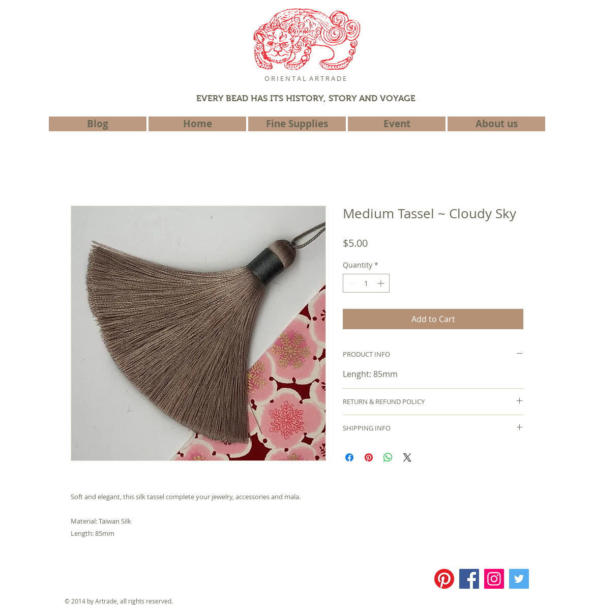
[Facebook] (469, 579)
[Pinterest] (444, 579)
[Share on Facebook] (349, 457)
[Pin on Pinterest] (369, 457)
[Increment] (381, 283)
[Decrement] (350, 283)
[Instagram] (494, 579)
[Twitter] (519, 579)
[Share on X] (407, 457)
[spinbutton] (366, 283)
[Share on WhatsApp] (388, 457)
